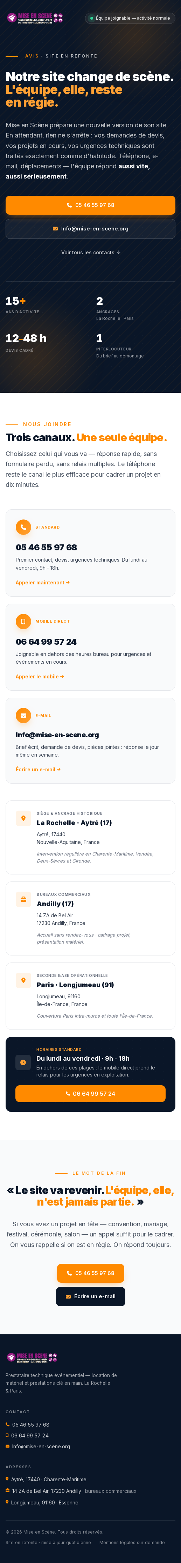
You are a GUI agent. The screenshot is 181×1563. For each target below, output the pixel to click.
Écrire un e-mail (91, 1296)
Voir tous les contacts (90, 252)
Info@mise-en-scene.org (38, 1446)
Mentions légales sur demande (132, 1542)
